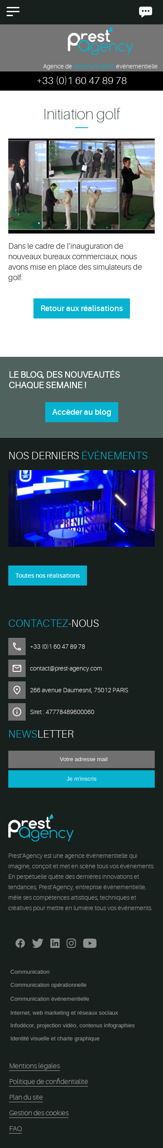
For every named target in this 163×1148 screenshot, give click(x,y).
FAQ (15, 1129)
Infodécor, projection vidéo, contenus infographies (72, 1025)
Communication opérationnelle (48, 985)
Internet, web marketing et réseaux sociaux (64, 1012)
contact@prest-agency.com (66, 668)
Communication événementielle (49, 999)
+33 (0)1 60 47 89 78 (82, 81)
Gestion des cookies (39, 1113)
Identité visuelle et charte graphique (55, 1038)
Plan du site (26, 1097)
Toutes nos (47, 575)
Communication (30, 972)
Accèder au (81, 412)
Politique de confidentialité (48, 1082)
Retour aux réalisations (81, 308)
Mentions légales (34, 1066)
